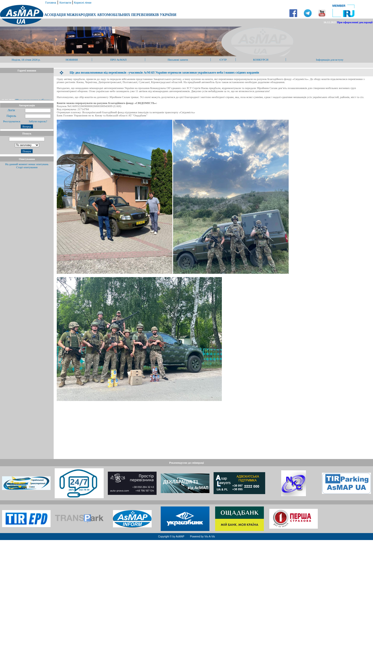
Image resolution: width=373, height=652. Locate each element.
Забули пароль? (38, 121)
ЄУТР (223, 59)
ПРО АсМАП (118, 59)
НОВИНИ (72, 59)
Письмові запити (178, 59)
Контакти (65, 2)
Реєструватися (11, 121)
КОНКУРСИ (260, 59)
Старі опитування (27, 167)
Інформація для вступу (330, 59)
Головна (50, 2)
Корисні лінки (82, 2)
